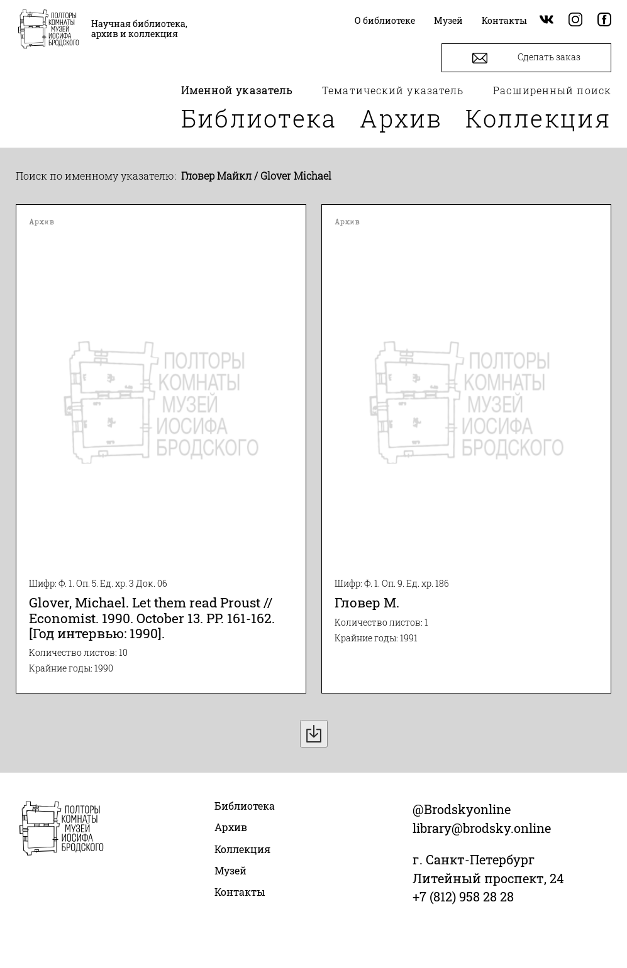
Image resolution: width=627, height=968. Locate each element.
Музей (230, 870)
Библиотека (259, 118)
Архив (401, 118)
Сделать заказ (526, 58)
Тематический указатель (392, 90)
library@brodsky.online (482, 828)
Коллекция (538, 118)
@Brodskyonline (462, 809)
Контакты (239, 891)
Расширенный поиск (552, 90)
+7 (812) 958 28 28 (463, 896)
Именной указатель (237, 90)
